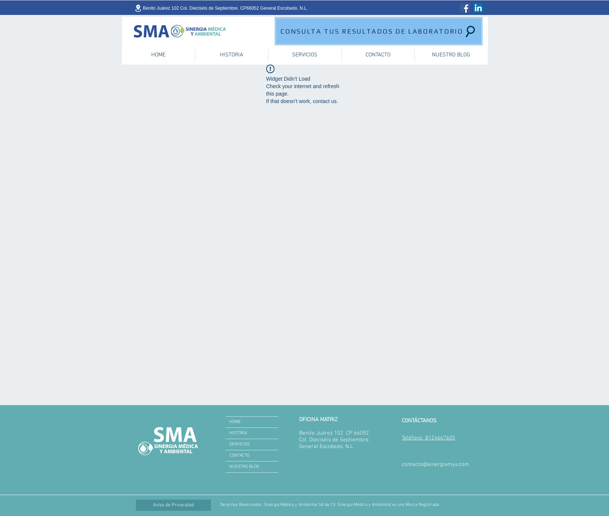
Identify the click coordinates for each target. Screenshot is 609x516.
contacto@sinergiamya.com (435, 464)
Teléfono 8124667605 (428, 438)
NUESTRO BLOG (244, 466)
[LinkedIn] (478, 8)
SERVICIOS (239, 444)
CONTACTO (239, 455)
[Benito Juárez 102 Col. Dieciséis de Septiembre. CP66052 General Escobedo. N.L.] (221, 8)
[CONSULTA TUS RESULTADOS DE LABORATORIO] (378, 31)
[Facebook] (465, 8)
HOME (235, 422)
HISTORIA (238, 433)
